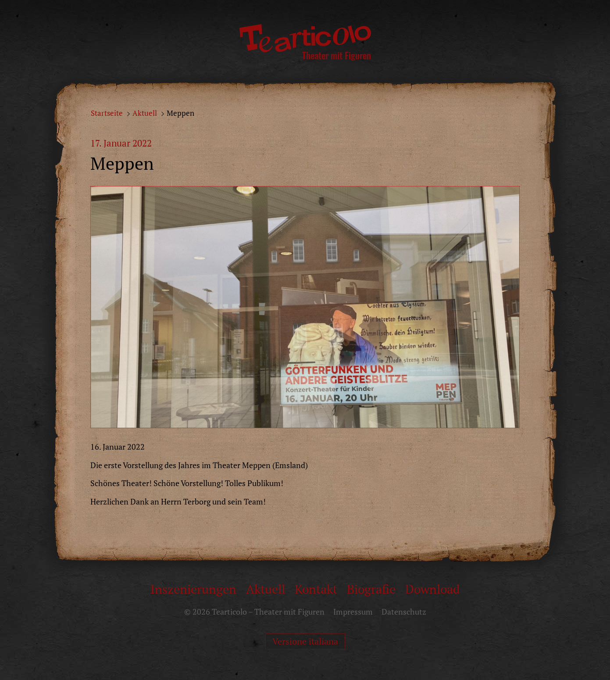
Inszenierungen (193, 589)
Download (432, 589)
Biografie (371, 589)
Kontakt (316, 589)
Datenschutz (404, 612)
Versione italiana (305, 641)
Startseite (107, 113)
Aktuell (144, 113)
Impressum (353, 612)
